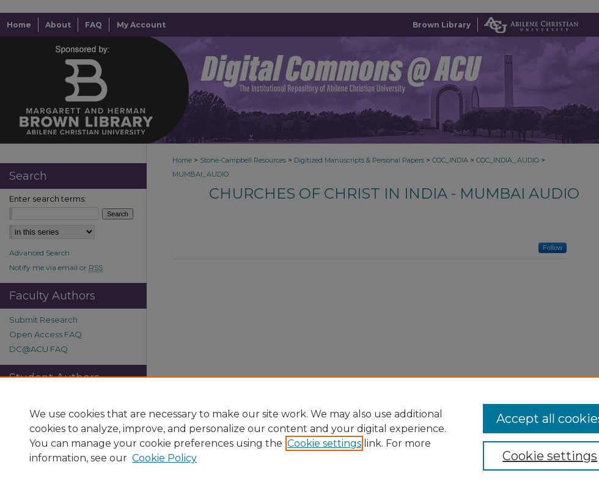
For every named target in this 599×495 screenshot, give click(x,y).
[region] (299, 435)
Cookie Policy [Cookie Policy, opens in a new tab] (164, 458)
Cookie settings (324, 443)
